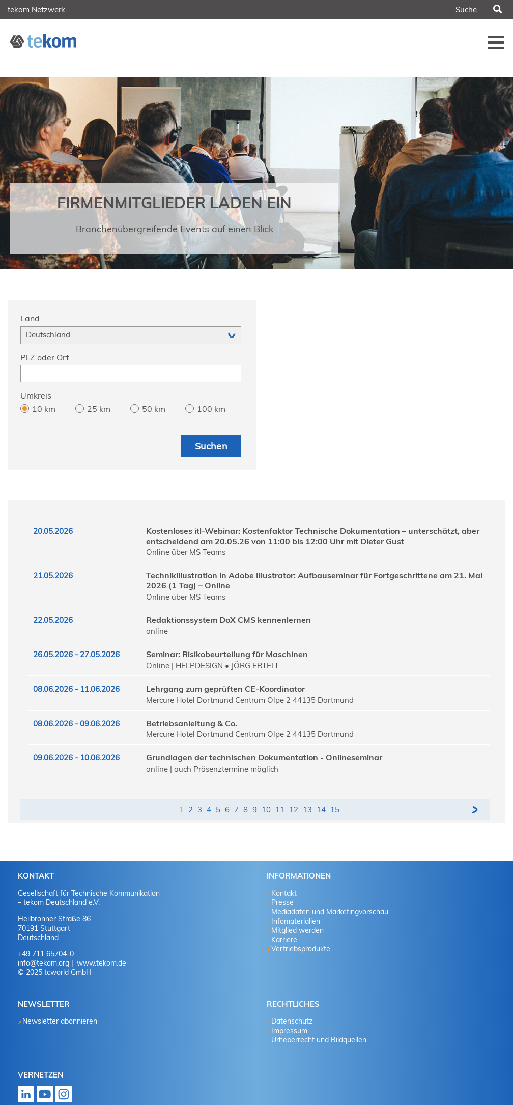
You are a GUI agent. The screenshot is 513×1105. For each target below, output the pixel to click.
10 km (43, 409)
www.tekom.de (100, 963)
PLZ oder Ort (44, 357)
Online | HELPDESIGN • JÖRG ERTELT (212, 665)
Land (30, 318)
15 (334, 809)
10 (266, 809)
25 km (98, 409)
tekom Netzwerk (36, 9)
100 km (211, 409)
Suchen (497, 9)
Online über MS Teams (185, 552)
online (157, 631)
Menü (496, 42)
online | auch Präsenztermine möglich (212, 769)
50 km (153, 409)
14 (321, 809)
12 (293, 809)
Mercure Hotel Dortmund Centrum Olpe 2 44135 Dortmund (250, 700)
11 (279, 809)
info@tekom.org (43, 963)
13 (307, 809)
